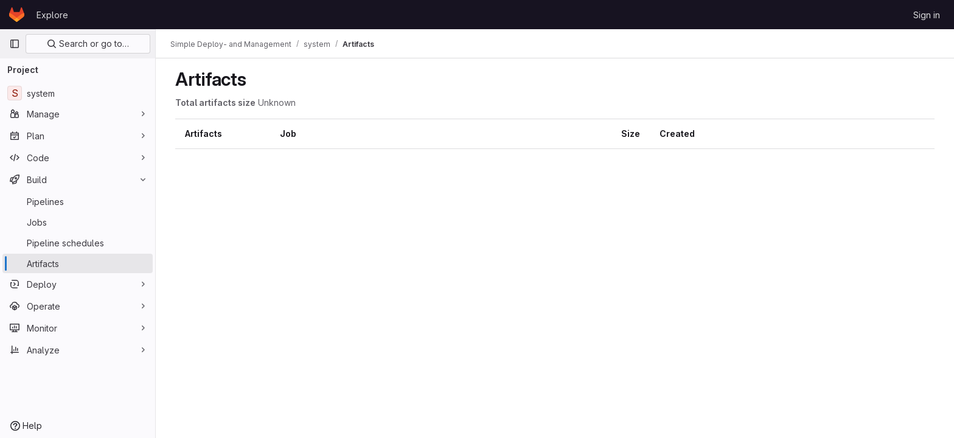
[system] (77, 93)
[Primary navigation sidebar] (14, 44)
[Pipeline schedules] (77, 242)
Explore (52, 15)
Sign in (926, 15)
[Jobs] (77, 222)
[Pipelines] (77, 201)
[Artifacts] (77, 263)
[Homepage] (17, 14)
